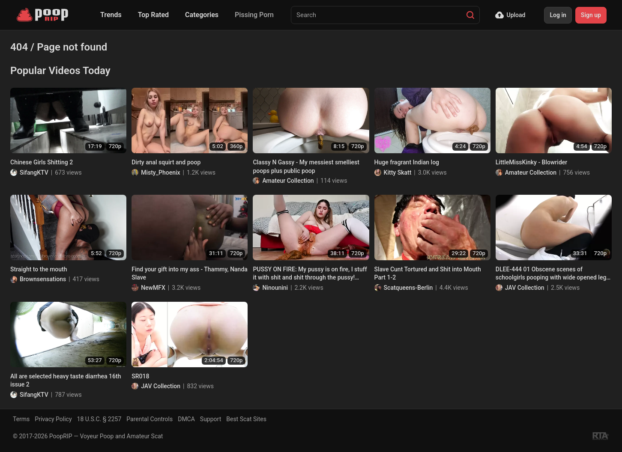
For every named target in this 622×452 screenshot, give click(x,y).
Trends (111, 15)
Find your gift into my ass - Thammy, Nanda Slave (190, 273)
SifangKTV (34, 172)
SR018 (140, 376)
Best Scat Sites (246, 419)
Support (210, 419)
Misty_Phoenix (160, 172)
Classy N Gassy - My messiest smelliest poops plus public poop (306, 166)
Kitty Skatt (398, 172)
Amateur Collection (288, 180)
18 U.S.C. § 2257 (99, 419)
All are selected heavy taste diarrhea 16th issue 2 (65, 380)
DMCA (186, 419)
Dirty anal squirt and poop (166, 162)
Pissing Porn (254, 15)
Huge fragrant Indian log (406, 162)
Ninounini (275, 287)
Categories (201, 15)
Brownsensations (43, 279)
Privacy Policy (53, 419)
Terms (21, 419)
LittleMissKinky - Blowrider (531, 162)
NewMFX (153, 287)
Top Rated (153, 15)
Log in (558, 15)
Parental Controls (149, 419)
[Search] (470, 15)
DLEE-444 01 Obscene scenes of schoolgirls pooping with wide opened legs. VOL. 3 (553, 274)
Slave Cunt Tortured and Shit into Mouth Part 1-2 (427, 273)
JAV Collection (524, 287)
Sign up (591, 15)
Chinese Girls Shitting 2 (41, 162)
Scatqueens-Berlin (408, 287)
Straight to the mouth (38, 269)
